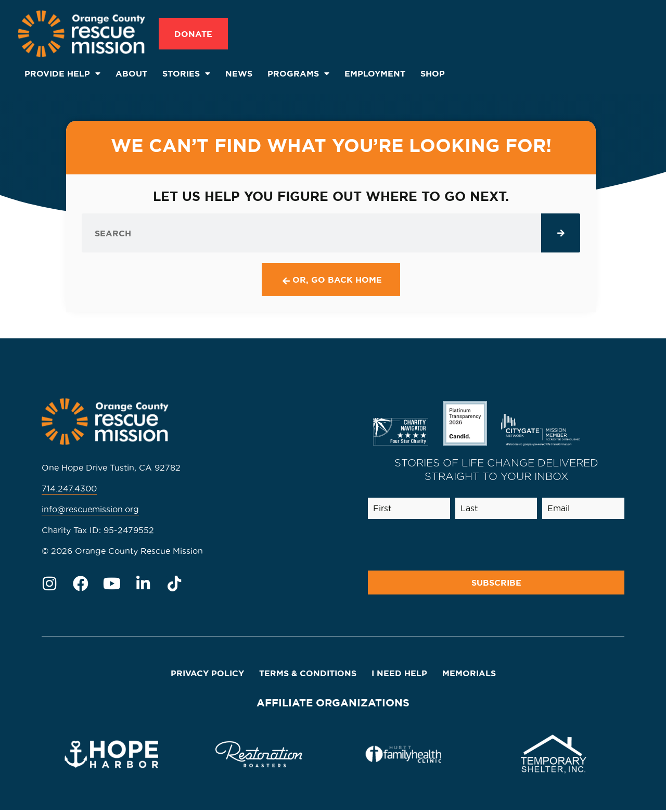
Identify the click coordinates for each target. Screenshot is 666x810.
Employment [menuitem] (374, 73)
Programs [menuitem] (298, 73)
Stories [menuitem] (186, 73)
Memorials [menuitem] (469, 673)
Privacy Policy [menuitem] (207, 673)
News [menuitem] (238, 73)
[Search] (560, 232)
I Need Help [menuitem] (399, 673)
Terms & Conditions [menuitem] (307, 673)
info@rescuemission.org (90, 509)
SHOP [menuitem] (432, 73)
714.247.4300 (69, 488)
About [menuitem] (131, 73)
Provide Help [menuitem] (62, 73)
